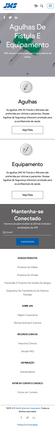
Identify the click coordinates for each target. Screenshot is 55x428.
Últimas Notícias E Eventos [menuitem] (27, 322)
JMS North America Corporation (25, 408)
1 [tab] (27, 74)
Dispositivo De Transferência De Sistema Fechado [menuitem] (27, 292)
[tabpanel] (27, 45)
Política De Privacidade (27, 425)
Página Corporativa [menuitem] (28, 315)
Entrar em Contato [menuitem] (27, 392)
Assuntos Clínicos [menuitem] (27, 343)
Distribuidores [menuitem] (27, 371)
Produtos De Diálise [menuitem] (27, 267)
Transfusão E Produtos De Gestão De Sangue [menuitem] (27, 282)
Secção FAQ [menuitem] (27, 351)
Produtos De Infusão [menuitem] (27, 275)
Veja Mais (27, 130)
